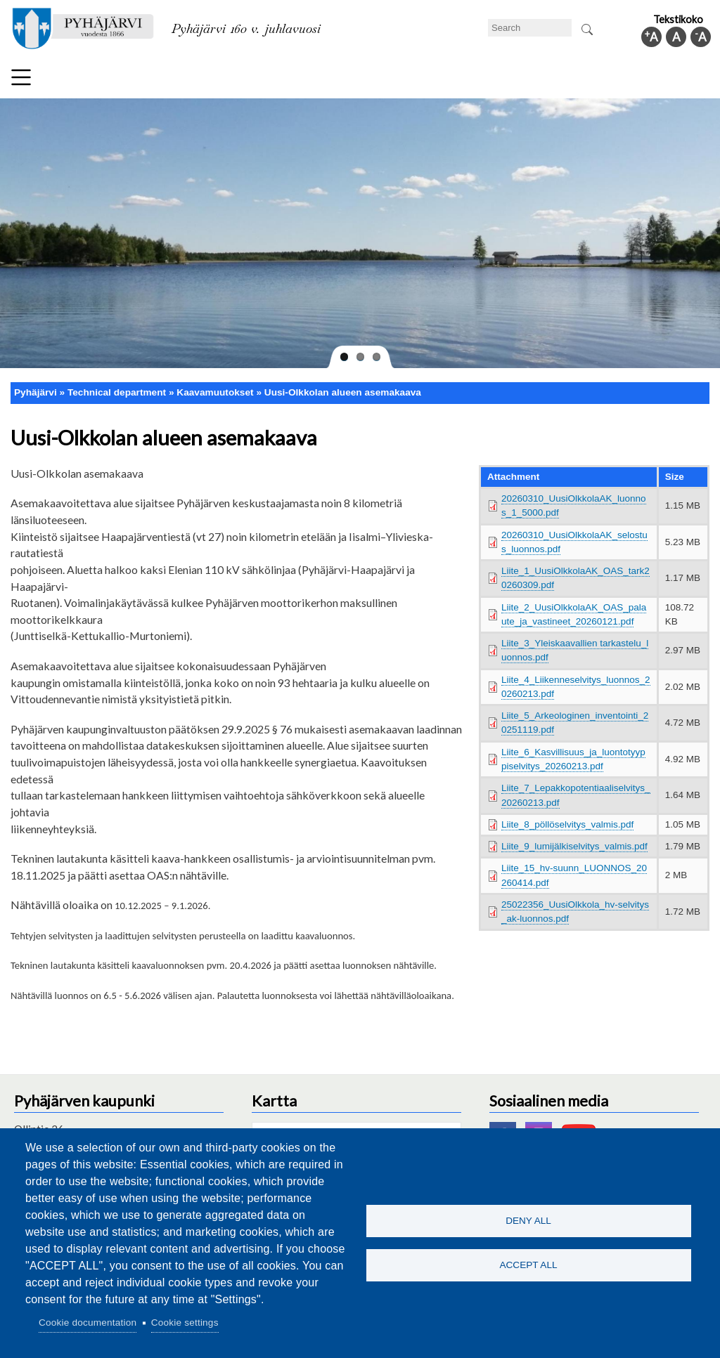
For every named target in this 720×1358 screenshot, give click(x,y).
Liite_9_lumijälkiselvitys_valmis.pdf (574, 846)
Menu (21, 77)
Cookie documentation (87, 1322)
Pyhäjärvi (35, 392)
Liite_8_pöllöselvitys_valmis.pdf (567, 824)
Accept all (528, 1265)
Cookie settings (185, 1322)
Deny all (528, 1220)
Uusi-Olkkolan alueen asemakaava (342, 392)
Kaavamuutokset (214, 392)
